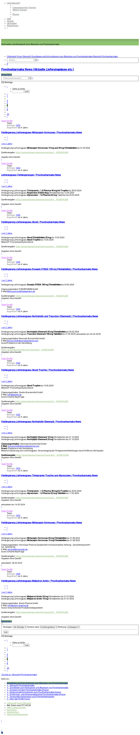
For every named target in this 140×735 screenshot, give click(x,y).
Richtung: (69, 627)
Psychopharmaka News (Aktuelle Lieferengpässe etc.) (37, 69)
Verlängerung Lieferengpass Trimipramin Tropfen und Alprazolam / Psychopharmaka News (49, 475)
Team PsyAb (7, 121)
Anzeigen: (15, 627)
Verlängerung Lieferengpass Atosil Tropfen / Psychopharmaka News (37, 370)
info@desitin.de (15, 395)
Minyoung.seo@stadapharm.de (21, 291)
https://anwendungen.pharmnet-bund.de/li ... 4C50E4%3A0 (42, 152)
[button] (7, 86)
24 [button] (8, 114)
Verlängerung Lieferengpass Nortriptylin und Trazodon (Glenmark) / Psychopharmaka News (49, 316)
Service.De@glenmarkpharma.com (22, 341)
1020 (18, 125)
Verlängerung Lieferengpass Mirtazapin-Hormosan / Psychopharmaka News (41, 132)
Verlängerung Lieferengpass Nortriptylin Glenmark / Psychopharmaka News (41, 421)
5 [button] (7, 103)
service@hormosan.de (18, 549)
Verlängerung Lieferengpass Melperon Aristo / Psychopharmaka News (38, 581)
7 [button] (7, 107)
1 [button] (7, 96)
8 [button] (7, 110)
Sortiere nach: (42, 627)
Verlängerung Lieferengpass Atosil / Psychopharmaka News (33, 222)
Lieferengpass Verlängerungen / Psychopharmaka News (31, 175)
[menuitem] (24, 7)
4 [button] (7, 101)
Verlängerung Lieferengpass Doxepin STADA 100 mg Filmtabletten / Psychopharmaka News (49, 269)
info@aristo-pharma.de (18, 605)
